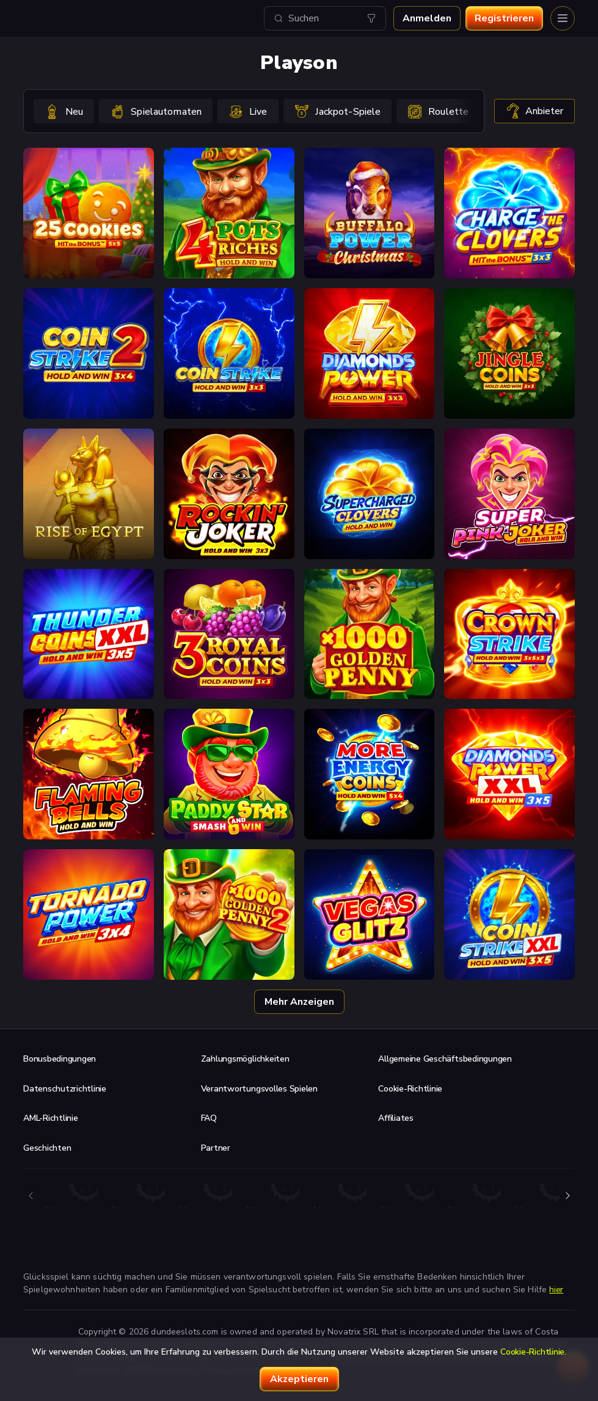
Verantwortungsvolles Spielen (259, 1089)
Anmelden (427, 18)
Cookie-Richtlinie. (533, 1352)
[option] (64, 111)
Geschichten (47, 1148)
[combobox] (325, 18)
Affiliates (396, 1118)
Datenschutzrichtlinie (64, 1089)
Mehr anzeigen (299, 1001)
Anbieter (534, 111)
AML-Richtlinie (50, 1118)
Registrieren (504, 18)
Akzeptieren (299, 1379)
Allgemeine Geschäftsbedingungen (445, 1059)
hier (556, 1289)
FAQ (209, 1118)
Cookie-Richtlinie (410, 1089)
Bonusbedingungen (59, 1059)
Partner (215, 1148)
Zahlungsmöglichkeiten (245, 1059)
